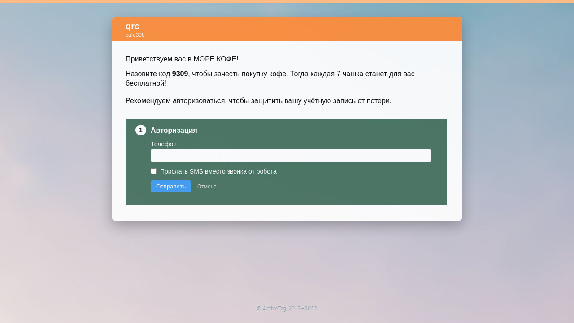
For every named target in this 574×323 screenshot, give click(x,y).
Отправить (171, 161)
